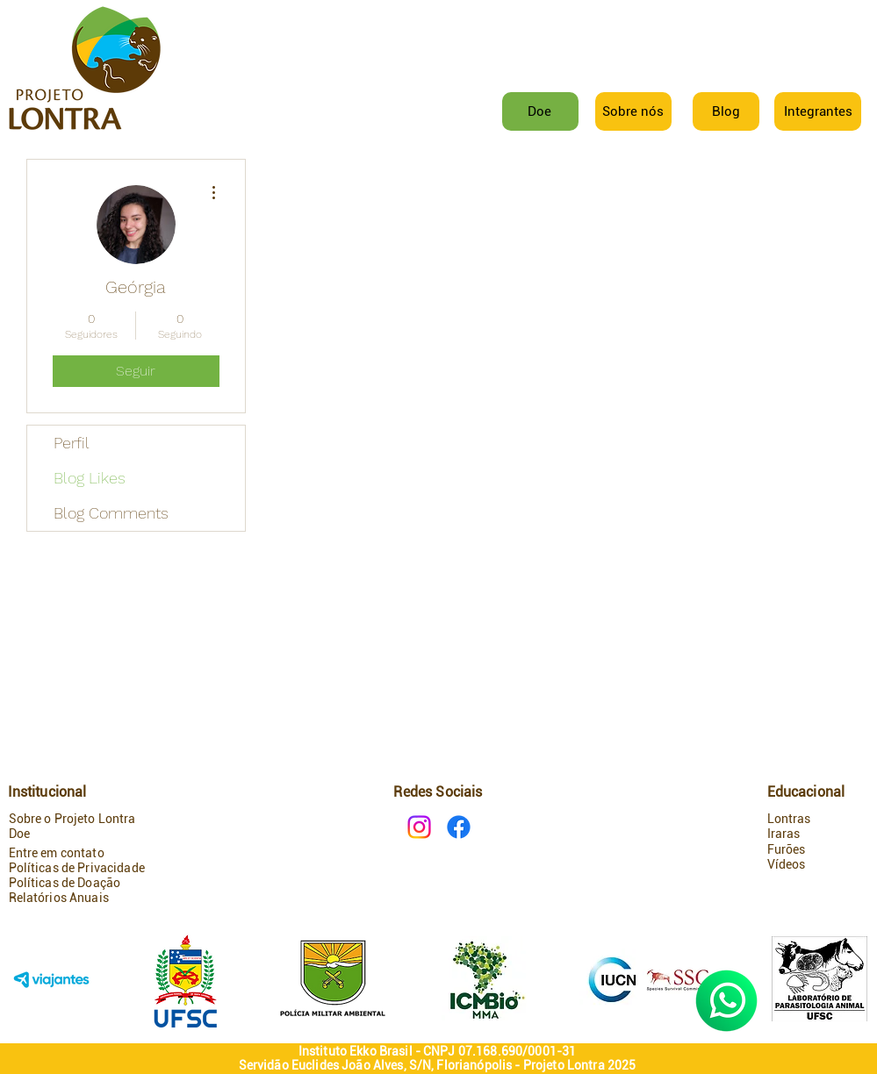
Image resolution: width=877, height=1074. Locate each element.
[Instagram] (419, 827)
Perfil (72, 442)
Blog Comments (111, 513)
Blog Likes (90, 478)
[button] (819, 111)
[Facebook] (458, 827)
